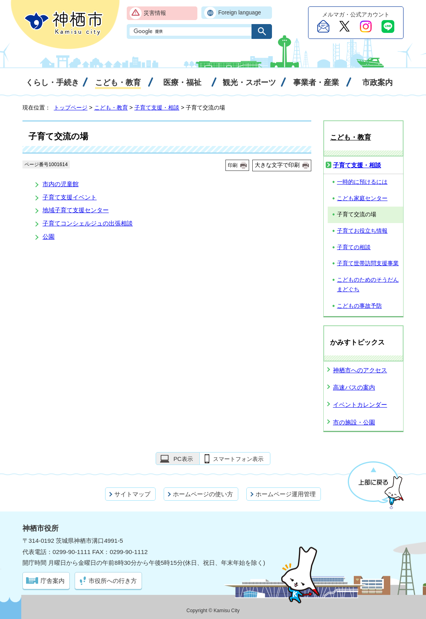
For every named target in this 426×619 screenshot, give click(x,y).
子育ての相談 (354, 247)
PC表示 (183, 459)
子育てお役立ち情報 (362, 231)
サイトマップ (132, 494)
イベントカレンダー (360, 404)
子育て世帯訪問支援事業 (368, 263)
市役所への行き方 (113, 580)
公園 (49, 236)
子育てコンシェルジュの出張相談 (88, 223)
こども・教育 (111, 107)
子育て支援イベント (70, 197)
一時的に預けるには (362, 182)
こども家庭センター (362, 198)
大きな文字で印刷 (277, 165)
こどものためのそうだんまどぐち (368, 285)
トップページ (70, 107)
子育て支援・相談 (156, 107)
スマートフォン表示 (238, 459)
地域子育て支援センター (76, 210)
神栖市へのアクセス (360, 370)
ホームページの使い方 (203, 494)
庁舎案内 (53, 580)
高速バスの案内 (354, 387)
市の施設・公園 (354, 422)
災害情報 (155, 13)
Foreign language (239, 13)
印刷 (232, 165)
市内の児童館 (61, 184)
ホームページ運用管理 (286, 494)
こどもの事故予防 (359, 306)
